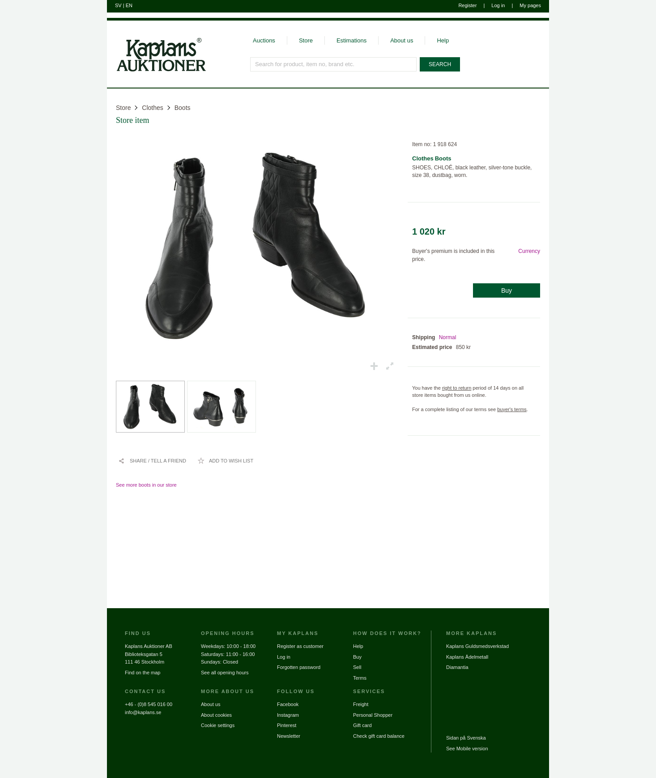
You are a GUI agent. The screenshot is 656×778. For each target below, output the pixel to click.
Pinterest (286, 725)
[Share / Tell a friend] (152, 460)
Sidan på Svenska (466, 737)
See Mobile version (467, 748)
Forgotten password (298, 667)
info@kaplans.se (143, 712)
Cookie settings (217, 725)
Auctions (264, 40)
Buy (506, 290)
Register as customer (300, 646)
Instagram (288, 715)
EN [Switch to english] (129, 5)
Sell (357, 667)
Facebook (287, 704)
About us (401, 40)
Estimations (351, 40)
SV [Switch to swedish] (118, 5)
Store (306, 40)
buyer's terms (512, 409)
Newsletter (288, 736)
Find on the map (143, 672)
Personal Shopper (372, 715)
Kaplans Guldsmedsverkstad (477, 646)
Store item (132, 120)
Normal (447, 337)
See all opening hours (224, 672)
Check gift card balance (379, 736)
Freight (360, 704)
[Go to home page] (156, 70)
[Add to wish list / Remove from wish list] (225, 460)
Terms (359, 678)
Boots (183, 107)
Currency (529, 251)
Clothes (152, 107)
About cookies (216, 715)
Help (443, 40)
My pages (530, 5)
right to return (456, 388)
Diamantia (457, 667)
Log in (498, 5)
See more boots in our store (146, 485)
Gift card (362, 725)
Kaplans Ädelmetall (467, 657)
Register (467, 5)
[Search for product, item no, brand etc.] (333, 64)
